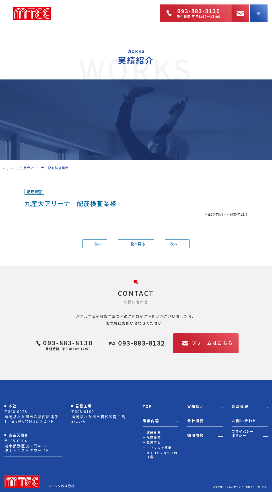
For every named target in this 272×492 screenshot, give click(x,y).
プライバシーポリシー (242, 433)
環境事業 (153, 442)
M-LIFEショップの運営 (162, 455)
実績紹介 (21, 167)
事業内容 (151, 420)
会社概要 (195, 420)
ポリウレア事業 (159, 448)
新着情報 (240, 406)
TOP (5, 167)
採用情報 (195, 435)
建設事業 (153, 432)
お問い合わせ (244, 420)
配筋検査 (153, 437)
